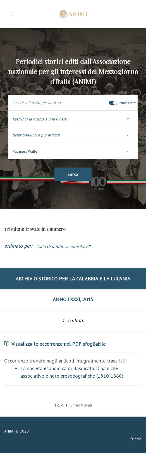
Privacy (136, 438)
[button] (73, 119)
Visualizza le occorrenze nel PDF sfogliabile (55, 344)
